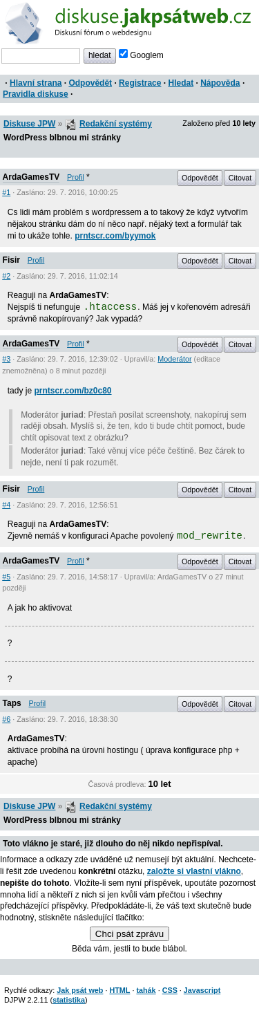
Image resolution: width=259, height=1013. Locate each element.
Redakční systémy (115, 124)
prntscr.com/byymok (115, 236)
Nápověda (220, 83)
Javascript (202, 990)
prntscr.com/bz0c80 (72, 391)
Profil (75, 177)
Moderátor (174, 359)
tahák (145, 990)
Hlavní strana (35, 83)
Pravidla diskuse (35, 94)
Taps (12, 703)
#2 (6, 276)
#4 (6, 505)
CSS (170, 990)
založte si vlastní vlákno (194, 871)
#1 (6, 192)
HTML (119, 990)
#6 (6, 719)
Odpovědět (90, 83)
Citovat (240, 178)
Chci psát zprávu (129, 934)
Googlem (141, 55)
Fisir (11, 260)
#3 (6, 359)
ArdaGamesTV (31, 177)
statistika (68, 1000)
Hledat (180, 83)
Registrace (140, 83)
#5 (6, 577)
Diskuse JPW (29, 124)
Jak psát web (80, 990)
